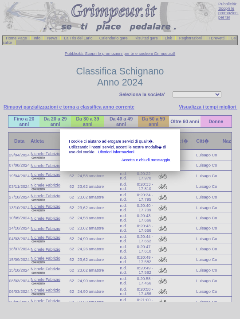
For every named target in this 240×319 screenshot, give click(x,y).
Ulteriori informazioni (116, 152)
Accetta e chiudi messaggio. (146, 160)
